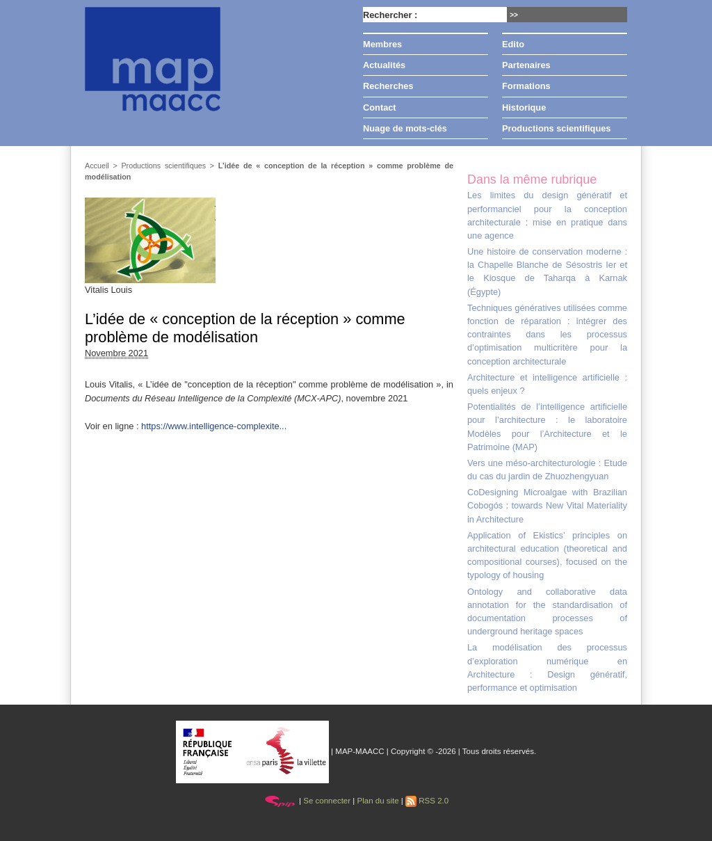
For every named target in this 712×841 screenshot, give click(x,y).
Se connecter (326, 800)
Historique (524, 107)
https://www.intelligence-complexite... (213, 426)
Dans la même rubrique (532, 179)
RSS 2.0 (426, 800)
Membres (382, 44)
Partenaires (526, 65)
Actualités (384, 65)
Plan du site (377, 800)
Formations (526, 86)
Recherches (388, 86)
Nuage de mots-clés (405, 128)
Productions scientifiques (556, 128)
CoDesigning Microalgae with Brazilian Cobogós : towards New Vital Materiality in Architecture (547, 505)
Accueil (97, 165)
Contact (379, 107)
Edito (513, 44)
